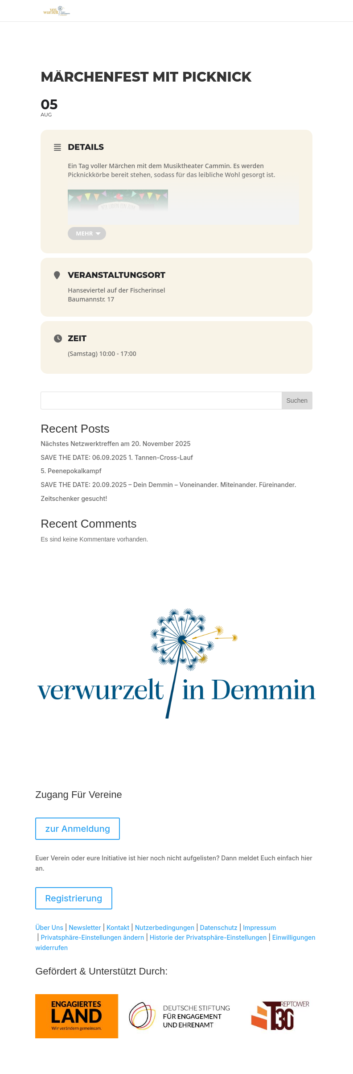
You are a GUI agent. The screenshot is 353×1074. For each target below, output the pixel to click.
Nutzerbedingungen (165, 927)
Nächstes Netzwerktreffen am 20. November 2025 (116, 443)
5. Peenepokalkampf (71, 471)
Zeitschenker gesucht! (74, 498)
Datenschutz (219, 927)
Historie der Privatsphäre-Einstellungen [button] (208, 937)
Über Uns (49, 927)
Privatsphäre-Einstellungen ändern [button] (92, 937)
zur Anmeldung (77, 828)
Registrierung (73, 898)
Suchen (297, 400)
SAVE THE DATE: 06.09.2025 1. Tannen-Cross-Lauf (117, 457)
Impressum (259, 927)
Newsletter (85, 927)
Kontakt (118, 927)
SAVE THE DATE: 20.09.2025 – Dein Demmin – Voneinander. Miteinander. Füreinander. (168, 484)
